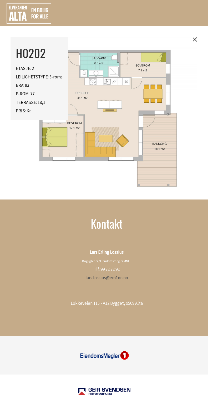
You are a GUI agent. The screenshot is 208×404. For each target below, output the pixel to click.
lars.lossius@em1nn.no (106, 278)
